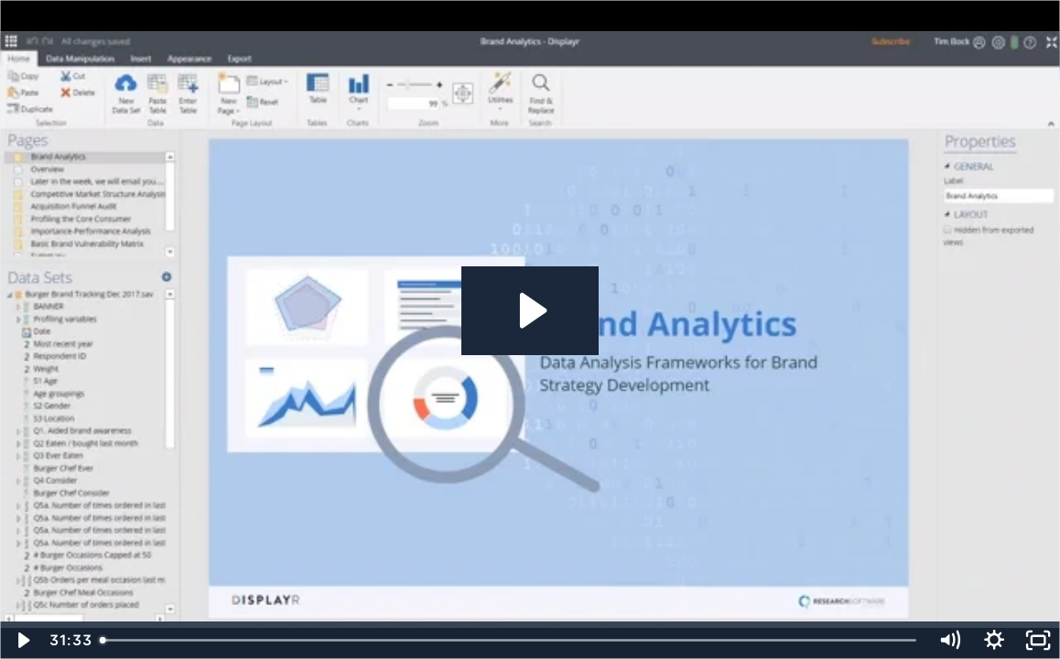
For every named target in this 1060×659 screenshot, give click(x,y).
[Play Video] (22, 640)
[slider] (510, 640)
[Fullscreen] (1038, 640)
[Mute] (949, 640)
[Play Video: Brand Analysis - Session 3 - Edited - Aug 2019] (530, 310)
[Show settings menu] (994, 640)
